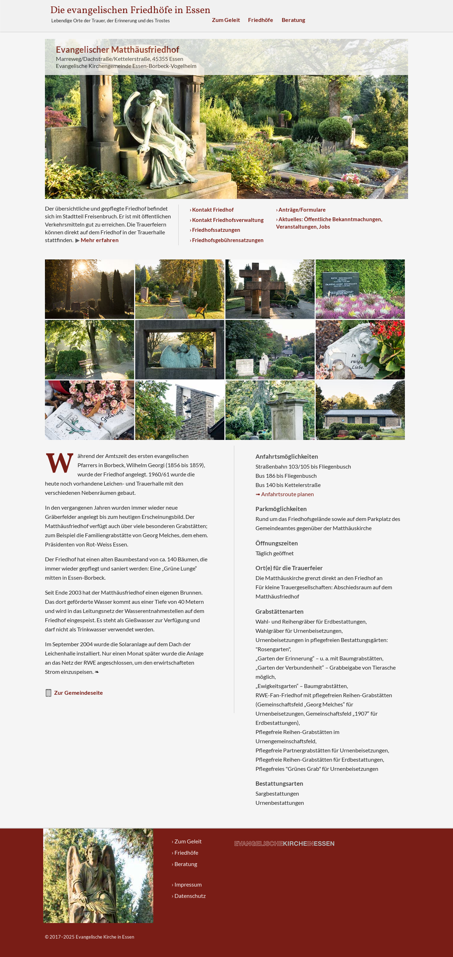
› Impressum (187, 884)
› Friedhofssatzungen (215, 230)
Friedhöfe (260, 19)
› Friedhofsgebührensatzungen (227, 240)
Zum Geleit (226, 19)
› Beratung (184, 863)
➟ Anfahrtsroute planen (285, 494)
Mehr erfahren (99, 239)
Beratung (293, 19)
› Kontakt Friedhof (212, 209)
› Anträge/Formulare (301, 209)
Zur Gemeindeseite (74, 693)
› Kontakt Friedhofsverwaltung (227, 220)
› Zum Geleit (187, 841)
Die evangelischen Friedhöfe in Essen (130, 10)
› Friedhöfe (185, 852)
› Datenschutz (189, 895)
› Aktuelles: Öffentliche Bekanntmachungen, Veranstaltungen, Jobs (329, 223)
